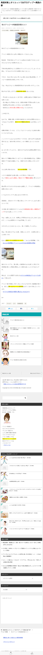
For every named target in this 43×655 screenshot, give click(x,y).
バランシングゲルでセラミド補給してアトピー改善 (22, 344)
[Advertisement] (21, 610)
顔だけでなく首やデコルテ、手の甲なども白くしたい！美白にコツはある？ (25, 521)
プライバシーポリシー (9, 641)
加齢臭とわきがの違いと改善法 (18, 497)
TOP (17, 630)
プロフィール (7, 445)
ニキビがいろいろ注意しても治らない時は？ (21, 465)
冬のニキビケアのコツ (35, 373)
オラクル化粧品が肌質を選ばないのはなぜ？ (16, 291)
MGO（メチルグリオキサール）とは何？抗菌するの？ (23, 513)
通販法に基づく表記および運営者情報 (13, 637)
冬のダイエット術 (14, 336)
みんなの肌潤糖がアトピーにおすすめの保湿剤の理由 (19, 243)
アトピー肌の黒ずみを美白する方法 (18, 359)
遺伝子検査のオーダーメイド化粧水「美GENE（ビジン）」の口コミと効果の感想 (25, 328)
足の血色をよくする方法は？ (18, 473)
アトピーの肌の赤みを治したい (17, 320)
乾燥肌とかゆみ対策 (14, 30)
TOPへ (32, 653)
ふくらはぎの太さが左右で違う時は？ (20, 457)
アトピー (9, 303)
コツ (14, 303)
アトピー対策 (5, 30)
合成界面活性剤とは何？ (17, 481)
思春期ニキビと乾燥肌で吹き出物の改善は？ (20, 352)
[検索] (14, 398)
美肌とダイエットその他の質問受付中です (15, 384)
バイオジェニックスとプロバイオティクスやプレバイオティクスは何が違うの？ (25, 490)
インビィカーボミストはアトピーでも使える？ (22, 528)
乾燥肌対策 (20, 303)
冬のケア (23, 30)
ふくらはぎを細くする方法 (17, 505)
